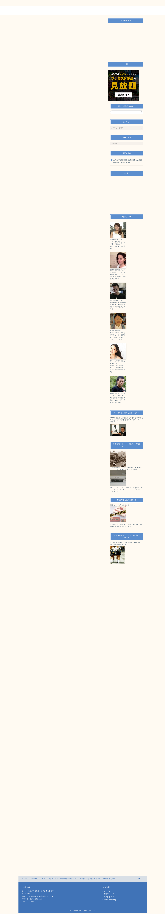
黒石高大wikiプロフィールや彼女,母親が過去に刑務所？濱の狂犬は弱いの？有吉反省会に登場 (118, 304)
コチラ (32, 901)
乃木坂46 (36, 643)
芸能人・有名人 (64, 643)
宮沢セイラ (45, 643)
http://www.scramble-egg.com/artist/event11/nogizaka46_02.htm (48, 580)
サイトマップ (67, 3)
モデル (28, 643)
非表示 (34, 155)
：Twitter (31, 281)
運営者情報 (53, 3)
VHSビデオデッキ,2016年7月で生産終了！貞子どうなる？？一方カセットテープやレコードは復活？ (126, 489)
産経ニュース (33, 363)
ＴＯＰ (26, 3)
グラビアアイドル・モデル (33, 31)
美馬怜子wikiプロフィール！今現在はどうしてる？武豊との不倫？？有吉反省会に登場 (117, 244)
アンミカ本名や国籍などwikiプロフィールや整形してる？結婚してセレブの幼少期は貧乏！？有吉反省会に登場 (117, 366)
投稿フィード (109, 894)
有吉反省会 (54, 643)
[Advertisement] (62, 73)
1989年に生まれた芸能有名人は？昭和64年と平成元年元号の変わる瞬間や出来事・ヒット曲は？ (126, 420)
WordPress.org (110, 900)
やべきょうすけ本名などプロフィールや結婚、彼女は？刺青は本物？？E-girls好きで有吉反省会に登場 (117, 398)
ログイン (107, 891)
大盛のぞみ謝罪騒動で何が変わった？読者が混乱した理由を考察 (127, 161)
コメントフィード (110, 897)
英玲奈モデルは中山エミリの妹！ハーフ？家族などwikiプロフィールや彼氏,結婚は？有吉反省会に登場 (118, 274)
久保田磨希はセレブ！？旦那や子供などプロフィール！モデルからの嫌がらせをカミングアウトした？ (117, 335)
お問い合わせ (39, 3)
